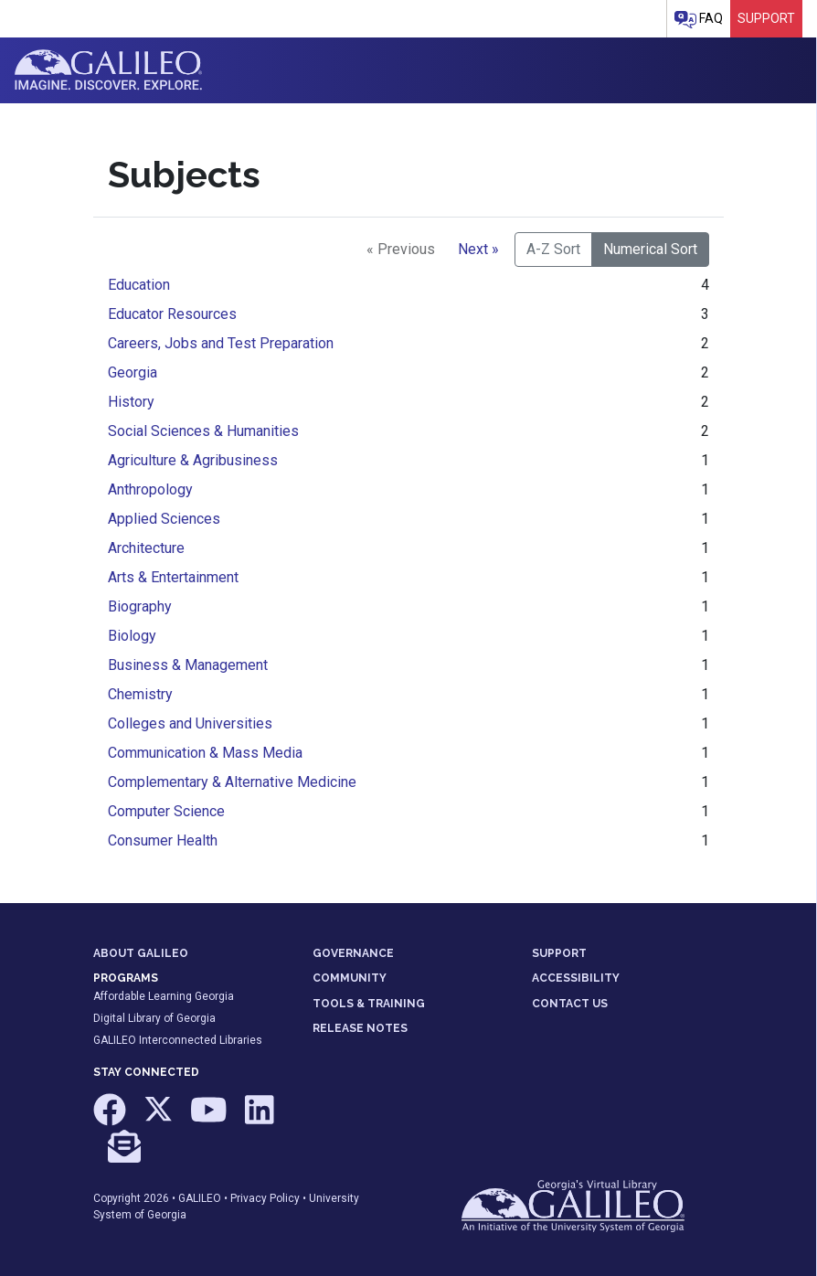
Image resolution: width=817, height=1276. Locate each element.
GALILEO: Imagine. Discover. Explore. (108, 70)
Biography (140, 606)
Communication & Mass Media (205, 752)
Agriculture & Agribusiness (193, 460)
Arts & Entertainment (173, 577)
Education (139, 284)
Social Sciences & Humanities (203, 431)
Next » (478, 249)
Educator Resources (172, 314)
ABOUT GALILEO (140, 953)
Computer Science (166, 811)
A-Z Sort (553, 249)
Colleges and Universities (190, 723)
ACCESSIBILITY (576, 978)
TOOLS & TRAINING (369, 1003)
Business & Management (188, 665)
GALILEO (199, 1198)
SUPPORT (559, 953)
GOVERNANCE (353, 953)
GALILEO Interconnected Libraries (177, 1040)
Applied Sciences (164, 518)
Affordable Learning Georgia (163, 996)
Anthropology (150, 489)
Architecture (146, 548)
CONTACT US (570, 1003)
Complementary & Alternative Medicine (232, 782)
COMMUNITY (350, 978)
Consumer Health (163, 840)
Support (766, 18)
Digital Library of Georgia (154, 1018)
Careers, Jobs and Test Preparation (221, 343)
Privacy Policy (265, 1198)
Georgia (132, 372)
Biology (132, 635)
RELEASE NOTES (360, 1028)
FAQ (698, 19)
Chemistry (140, 694)
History (131, 401)
